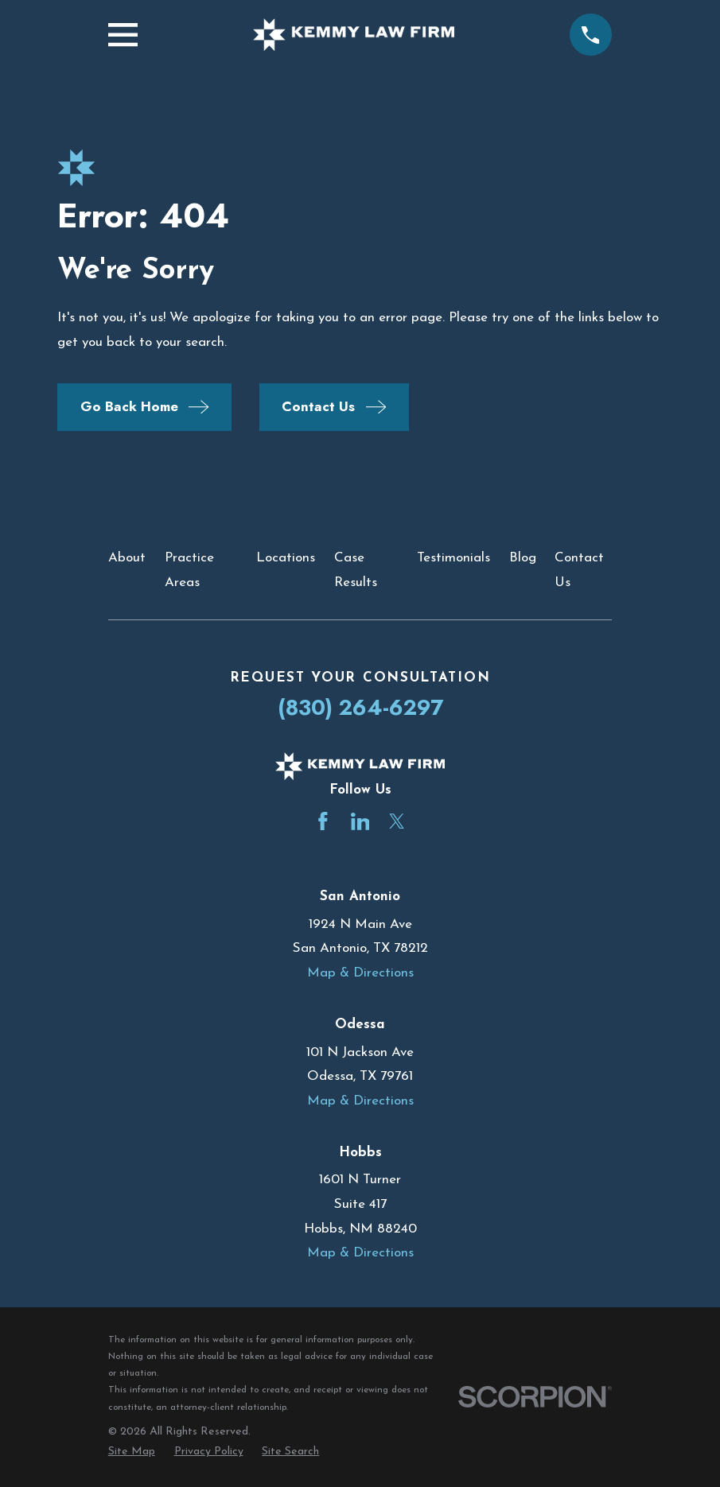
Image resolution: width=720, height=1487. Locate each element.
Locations (285, 558)
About (127, 558)
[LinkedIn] (360, 821)
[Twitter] (397, 821)
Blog (522, 558)
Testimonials (453, 558)
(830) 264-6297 (360, 707)
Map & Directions (360, 973)
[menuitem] (131, 1452)
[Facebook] (323, 821)
